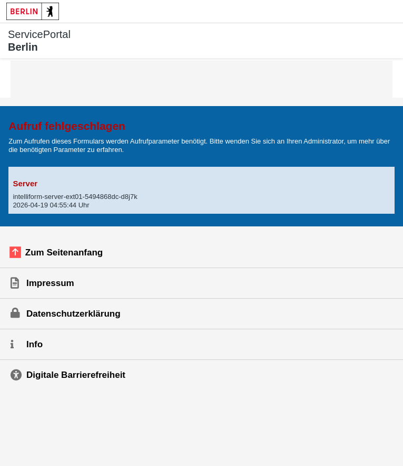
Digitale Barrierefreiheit (75, 375)
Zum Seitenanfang (64, 253)
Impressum (50, 283)
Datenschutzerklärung (73, 314)
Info (34, 344)
